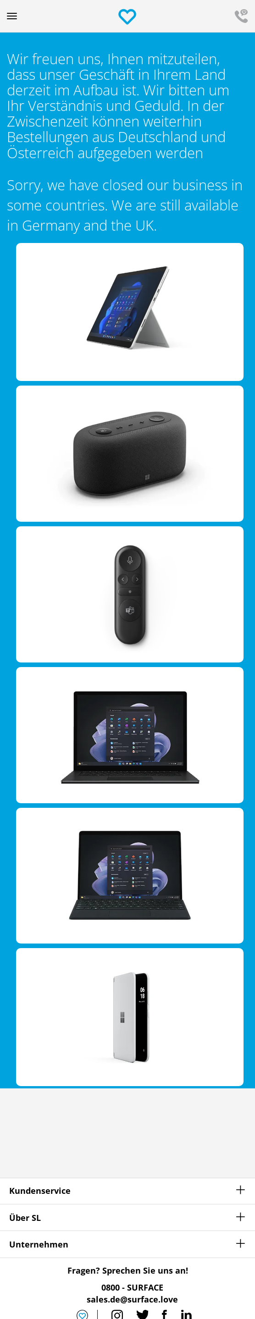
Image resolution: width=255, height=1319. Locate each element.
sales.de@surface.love (132, 1299)
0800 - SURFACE (132, 1287)
